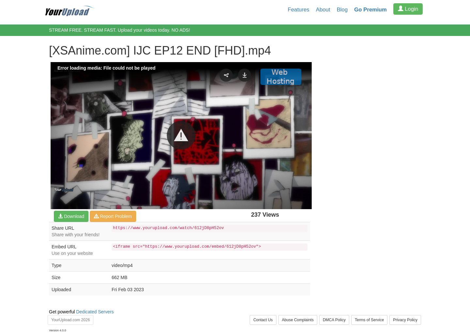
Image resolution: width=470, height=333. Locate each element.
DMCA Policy (334, 320)
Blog (342, 10)
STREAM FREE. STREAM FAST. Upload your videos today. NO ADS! (119, 30)
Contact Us (263, 320)
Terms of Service (369, 320)
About (323, 10)
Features (298, 10)
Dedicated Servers (95, 311)
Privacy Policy (405, 320)
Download (71, 216)
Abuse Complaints (298, 320)
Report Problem (113, 216)
